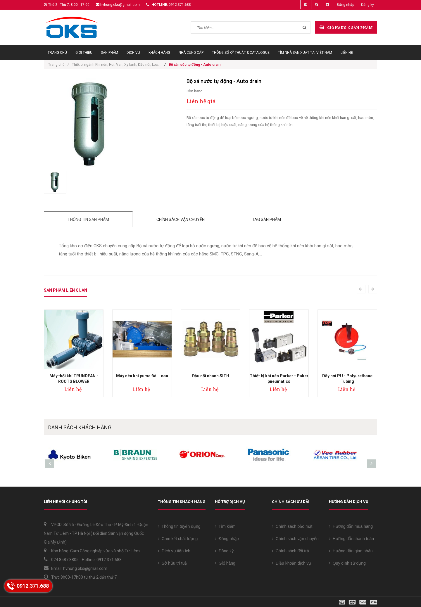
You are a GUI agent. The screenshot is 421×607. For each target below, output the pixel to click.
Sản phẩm (109, 53)
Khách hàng (159, 53)
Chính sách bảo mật (292, 526)
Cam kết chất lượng (178, 538)
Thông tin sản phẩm (88, 219)
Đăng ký (367, 5)
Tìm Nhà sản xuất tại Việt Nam (305, 53)
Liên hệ (347, 53)
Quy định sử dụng (347, 563)
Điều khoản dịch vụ (291, 563)
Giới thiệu (83, 53)
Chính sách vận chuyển (180, 219)
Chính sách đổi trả (290, 551)
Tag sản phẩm (266, 219)
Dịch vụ (133, 53)
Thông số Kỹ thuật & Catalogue (241, 53)
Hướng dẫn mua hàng (351, 526)
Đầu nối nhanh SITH (210, 375)
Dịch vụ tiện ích (174, 551)
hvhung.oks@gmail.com (120, 5)
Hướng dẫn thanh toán (351, 538)
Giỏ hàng (225, 563)
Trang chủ (57, 53)
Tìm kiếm (225, 526)
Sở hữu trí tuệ (172, 563)
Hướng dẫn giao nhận (351, 551)
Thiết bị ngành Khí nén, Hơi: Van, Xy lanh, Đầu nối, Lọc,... (116, 65)
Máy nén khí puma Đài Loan (142, 375)
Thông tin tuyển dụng (179, 526)
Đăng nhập (345, 5)
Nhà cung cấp (191, 53)
